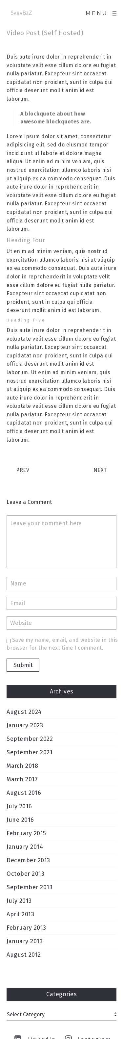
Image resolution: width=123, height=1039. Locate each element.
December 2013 (28, 860)
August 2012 (24, 954)
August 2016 (24, 793)
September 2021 (29, 752)
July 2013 (19, 900)
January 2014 (25, 847)
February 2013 (26, 927)
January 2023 (25, 725)
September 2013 (29, 887)
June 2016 (20, 820)
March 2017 (22, 779)
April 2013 (20, 914)
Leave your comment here (61, 541)
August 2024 (24, 712)
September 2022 (30, 739)
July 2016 (19, 806)
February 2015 (26, 833)
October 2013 (25, 873)
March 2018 (22, 766)
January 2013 (25, 941)
